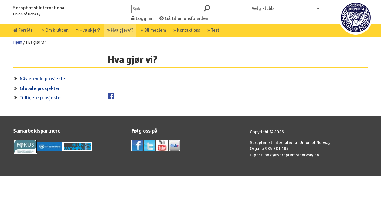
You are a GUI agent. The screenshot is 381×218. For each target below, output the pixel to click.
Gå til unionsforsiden (183, 18)
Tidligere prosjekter (41, 98)
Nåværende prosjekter (43, 79)
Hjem (17, 42)
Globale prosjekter (40, 88)
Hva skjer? (88, 30)
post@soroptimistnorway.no (291, 154)
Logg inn (142, 18)
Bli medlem (153, 30)
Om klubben (55, 30)
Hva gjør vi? (120, 30)
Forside (23, 30)
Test (213, 30)
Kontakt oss (186, 30)
